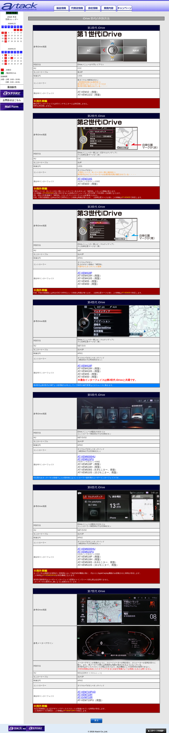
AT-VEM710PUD (87, 692)
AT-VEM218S (85, 179)
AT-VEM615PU (86, 459)
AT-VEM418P (85, 273)
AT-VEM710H (85, 694)
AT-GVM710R (85, 697)
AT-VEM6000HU (86, 456)
